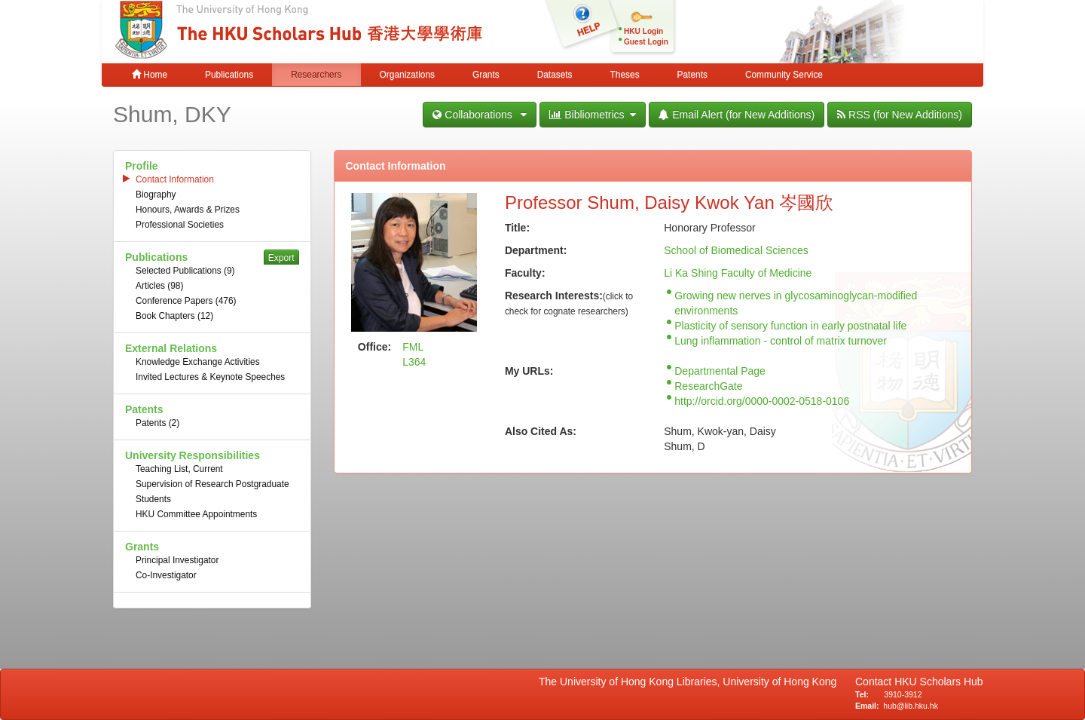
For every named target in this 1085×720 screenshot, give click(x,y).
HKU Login (643, 31)
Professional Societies (180, 224)
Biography (156, 194)
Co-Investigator (166, 575)
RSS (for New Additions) (899, 115)
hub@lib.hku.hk (910, 705)
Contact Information (175, 179)
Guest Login (646, 42)
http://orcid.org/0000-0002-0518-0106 (761, 401)
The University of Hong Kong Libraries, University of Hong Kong (690, 682)
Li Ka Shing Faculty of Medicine (737, 273)
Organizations (407, 74)
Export (281, 258)
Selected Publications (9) (185, 270)
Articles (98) (159, 285)
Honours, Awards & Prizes (188, 209)
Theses (625, 74)
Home (149, 74)
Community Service (784, 74)
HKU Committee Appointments (196, 514)
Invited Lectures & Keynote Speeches (210, 377)
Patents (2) (157, 423)
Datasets (555, 74)
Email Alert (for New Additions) (737, 115)
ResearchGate (708, 386)
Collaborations (479, 115)
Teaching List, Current (179, 469)
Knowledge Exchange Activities (198, 362)
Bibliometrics (592, 115)
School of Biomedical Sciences (736, 250)
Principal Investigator (177, 560)
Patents (692, 74)
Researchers (316, 74)
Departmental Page (720, 371)
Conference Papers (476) (186, 301)
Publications (229, 74)
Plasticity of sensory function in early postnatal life (790, 326)
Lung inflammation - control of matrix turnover (780, 341)
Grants (486, 74)
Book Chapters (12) (174, 316)
